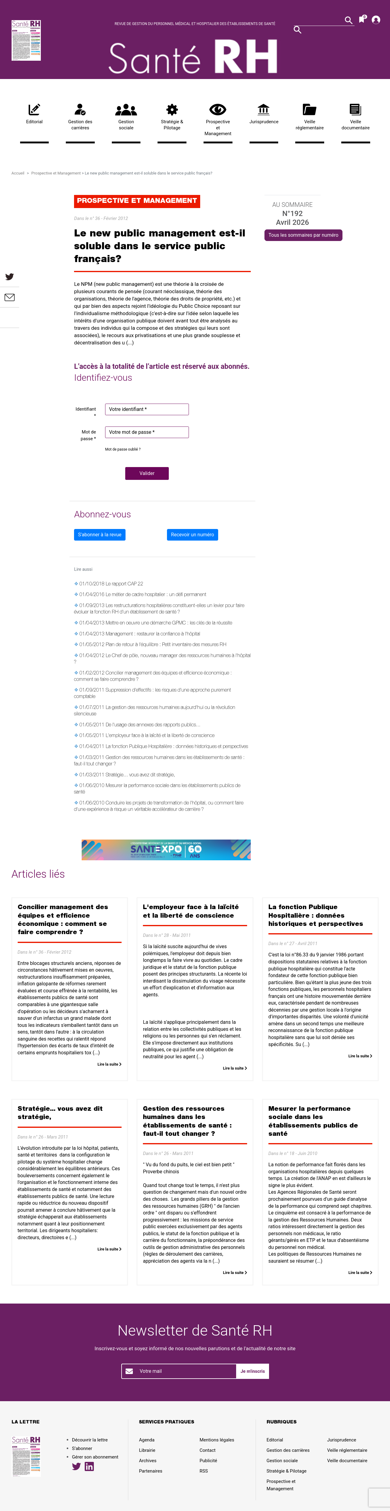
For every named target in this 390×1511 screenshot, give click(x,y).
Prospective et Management (218, 120)
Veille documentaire (355, 117)
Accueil (18, 173)
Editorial (34, 114)
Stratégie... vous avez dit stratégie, (140, 775)
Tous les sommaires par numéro (303, 235)
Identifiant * (86, 412)
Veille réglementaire (309, 117)
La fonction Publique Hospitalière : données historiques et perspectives (177, 747)
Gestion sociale (126, 117)
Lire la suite (110, 1064)
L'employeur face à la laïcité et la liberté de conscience (160, 736)
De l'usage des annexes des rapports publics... (153, 725)
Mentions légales (217, 1440)
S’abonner (82, 1448)
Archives (147, 1460)
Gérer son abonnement (95, 1457)
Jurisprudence (264, 114)
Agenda (146, 1440)
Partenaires (150, 1471)
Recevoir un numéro (192, 535)
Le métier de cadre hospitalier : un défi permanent (156, 595)
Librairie (147, 1450)
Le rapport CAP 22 (124, 584)
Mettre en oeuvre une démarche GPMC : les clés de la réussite (169, 623)
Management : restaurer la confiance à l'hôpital (153, 634)
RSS (204, 1471)
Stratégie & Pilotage (172, 117)
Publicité (208, 1460)
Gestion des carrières (80, 117)
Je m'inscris (252, 1371)
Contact (207, 1450)
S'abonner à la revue (99, 535)
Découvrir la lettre (28, 66)
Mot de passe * (88, 435)
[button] (147, 473)
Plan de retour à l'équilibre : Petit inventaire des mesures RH (166, 645)
